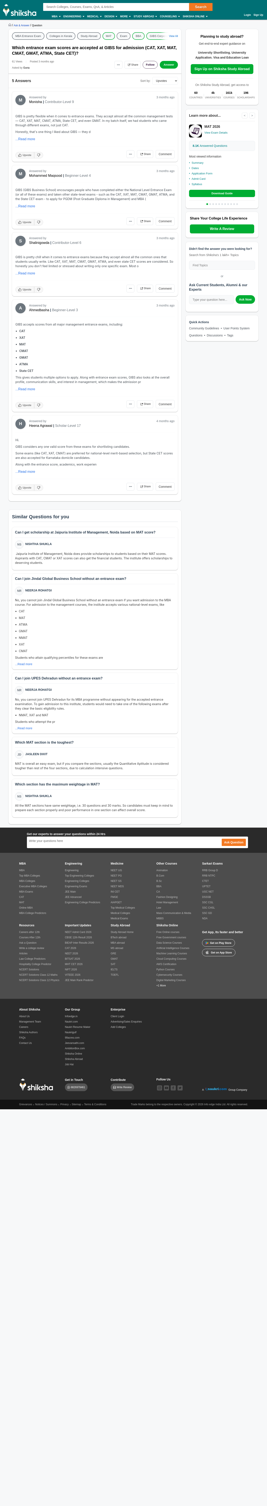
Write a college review (31, 951)
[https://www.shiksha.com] (10, 25)
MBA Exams (26, 895)
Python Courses (165, 973)
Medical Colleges (120, 916)
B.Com (160, 879)
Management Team (30, 1025)
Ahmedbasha (39, 310)
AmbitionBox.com (75, 1052)
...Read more (25, 139)
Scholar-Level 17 (68, 425)
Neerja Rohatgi (39, 591)
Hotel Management (167, 906)
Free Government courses (171, 941)
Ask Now (245, 300)
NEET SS (116, 884)
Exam (123, 36)
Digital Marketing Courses (171, 983)
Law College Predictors (32, 962)
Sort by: (145, 81)
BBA (138, 36)
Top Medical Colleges (123, 911)
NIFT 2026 (71, 973)
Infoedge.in (71, 1019)
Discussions (215, 335)
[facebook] (173, 1091)
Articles (23, 957)
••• (114, 64)
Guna (26, 67)
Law (158, 911)
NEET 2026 (71, 957)
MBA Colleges (27, 884)
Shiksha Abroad (74, 1062)
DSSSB (206, 900)
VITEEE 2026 (73, 978)
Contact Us (25, 1046)
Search (200, 7)
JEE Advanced (73, 900)
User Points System (236, 328)
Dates (195, 168)
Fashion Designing (167, 900)
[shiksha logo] (37, 1088)
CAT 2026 (70, 951)
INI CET (115, 895)
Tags (230, 335)
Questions (195, 335)
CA (158, 895)
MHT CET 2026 (74, 967)
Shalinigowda (39, 243)
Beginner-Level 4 (78, 175)
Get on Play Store (218, 946)
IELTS (114, 973)
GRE (113, 957)
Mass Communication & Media (173, 916)
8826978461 (78, 1091)
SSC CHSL (208, 911)
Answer (168, 64)
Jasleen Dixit (37, 756)
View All (173, 36)
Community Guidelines (204, 328)
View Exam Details (215, 132)
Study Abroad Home (122, 935)
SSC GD (207, 916)
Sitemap (76, 1108)
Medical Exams (119, 922)
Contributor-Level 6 (66, 243)
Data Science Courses (169, 946)
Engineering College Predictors (82, 906)
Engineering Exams (76, 890)
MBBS (160, 922)
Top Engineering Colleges (79, 879)
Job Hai (69, 1068)
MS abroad (117, 951)
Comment (165, 154)
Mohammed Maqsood (45, 175)
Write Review (124, 1091)
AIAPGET (116, 906)
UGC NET (208, 895)
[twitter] (180, 1091)
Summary (198, 163)
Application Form (202, 173)
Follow (149, 64)
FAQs (22, 1041)
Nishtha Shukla (39, 544)
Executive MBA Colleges (33, 890)
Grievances (25, 1108)
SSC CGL (207, 906)
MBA (56, 16)
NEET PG (116, 879)
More (125, 16)
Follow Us (163, 1083)
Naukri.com (71, 1025)
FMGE (114, 900)
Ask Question (233, 846)
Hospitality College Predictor (35, 967)
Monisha (35, 102)
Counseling (169, 16)
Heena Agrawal (40, 425)
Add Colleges (118, 1030)
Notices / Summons (46, 1108)
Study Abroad (145, 16)
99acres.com (72, 1041)
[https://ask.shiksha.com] (22, 25)
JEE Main (70, 895)
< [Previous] (244, 115)
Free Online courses (167, 935)
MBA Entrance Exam (28, 36)
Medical (94, 16)
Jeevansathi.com (74, 1046)
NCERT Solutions (29, 973)
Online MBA (26, 911)
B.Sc (159, 884)
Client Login (117, 1019)
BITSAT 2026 (72, 962)
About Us (24, 1019)
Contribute (118, 1083)
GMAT (114, 962)
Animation (162, 873)
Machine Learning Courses (171, 957)
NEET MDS (117, 890)
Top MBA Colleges (29, 879)
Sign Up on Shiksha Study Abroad (222, 69)
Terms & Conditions (95, 1108)
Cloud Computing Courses (171, 962)
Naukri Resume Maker (77, 1030)
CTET (205, 884)
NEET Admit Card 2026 (78, 935)
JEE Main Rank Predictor (79, 983)
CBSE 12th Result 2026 (78, 941)
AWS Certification (166, 967)
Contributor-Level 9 (59, 102)
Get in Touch (74, 1083)
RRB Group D (210, 873)
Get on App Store (219, 956)
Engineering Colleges (77, 884)
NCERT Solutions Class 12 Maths (38, 978)
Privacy (64, 1108)
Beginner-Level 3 (65, 310)
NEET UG (116, 873)
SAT (113, 967)
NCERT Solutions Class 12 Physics (39, 983)
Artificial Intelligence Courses (172, 951)
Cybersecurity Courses (169, 978)
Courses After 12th (29, 941)
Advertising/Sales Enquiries (126, 1025)
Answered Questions (210, 146)
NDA (204, 922)
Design (110, 16)
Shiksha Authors (28, 1035)
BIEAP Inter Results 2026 (79, 946)
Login (247, 14)
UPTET (206, 890)
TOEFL (115, 978)
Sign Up (258, 14)
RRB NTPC (208, 879)
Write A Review (222, 229)
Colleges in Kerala (61, 36)
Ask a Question (28, 946)
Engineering (73, 16)
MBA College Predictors (32, 916)
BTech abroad (118, 941)
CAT (21, 900)
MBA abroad (118, 946)
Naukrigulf (70, 1035)
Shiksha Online (195, 16)
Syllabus (197, 184)
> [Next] (252, 115)
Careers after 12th (29, 935)
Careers (23, 1030)
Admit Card (198, 179)
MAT (108, 36)
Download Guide (222, 193)
